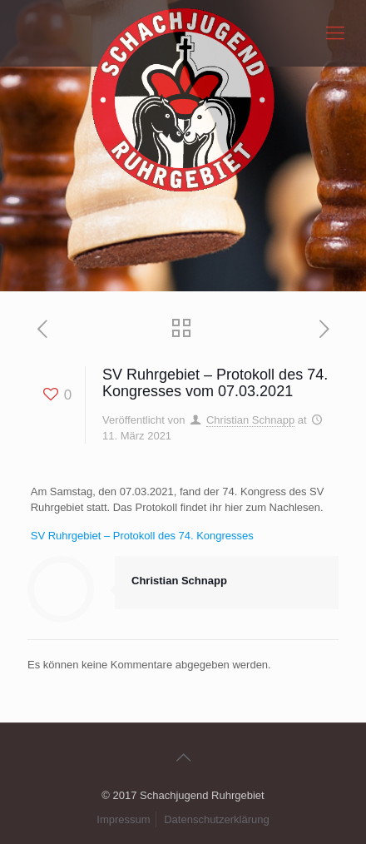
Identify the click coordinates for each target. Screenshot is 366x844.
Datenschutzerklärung (216, 819)
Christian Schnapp (250, 420)
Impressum (123, 819)
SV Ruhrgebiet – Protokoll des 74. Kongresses (142, 535)
